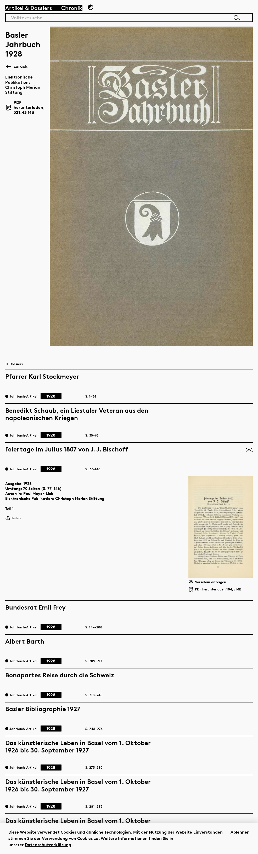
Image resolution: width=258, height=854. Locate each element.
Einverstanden (208, 832)
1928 (32, 286)
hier (120, 761)
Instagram (198, 761)
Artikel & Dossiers (31, 15)
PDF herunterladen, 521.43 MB (43, 87)
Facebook (198, 754)
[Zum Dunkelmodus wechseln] (97, 14)
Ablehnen (240, 832)
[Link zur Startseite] (223, 13)
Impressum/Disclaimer (212, 780)
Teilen (17, 325)
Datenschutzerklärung (48, 844)
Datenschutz (201, 774)
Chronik (74, 15)
